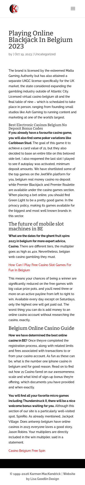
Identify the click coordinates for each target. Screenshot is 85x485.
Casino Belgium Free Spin (27, 450)
